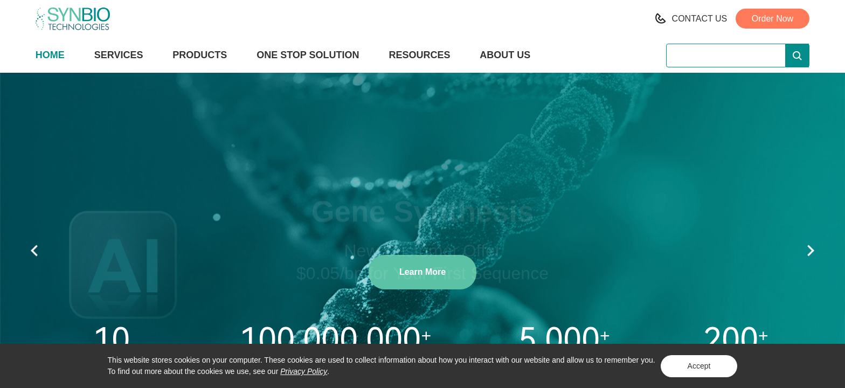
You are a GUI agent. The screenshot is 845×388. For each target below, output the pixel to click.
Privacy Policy (303, 371)
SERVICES (118, 55)
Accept (699, 366)
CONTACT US (700, 18)
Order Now (772, 18)
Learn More (422, 271)
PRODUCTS (199, 56)
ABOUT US (505, 55)
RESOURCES (419, 55)
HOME (50, 55)
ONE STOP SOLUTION (308, 55)
